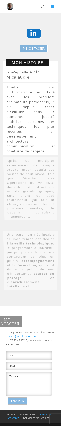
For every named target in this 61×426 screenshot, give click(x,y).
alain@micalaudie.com (22, 336)
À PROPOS (45, 414)
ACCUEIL (11, 414)
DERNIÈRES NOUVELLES (36, 418)
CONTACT (13, 418)
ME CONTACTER (34, 48)
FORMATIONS (27, 414)
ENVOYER (17, 401)
